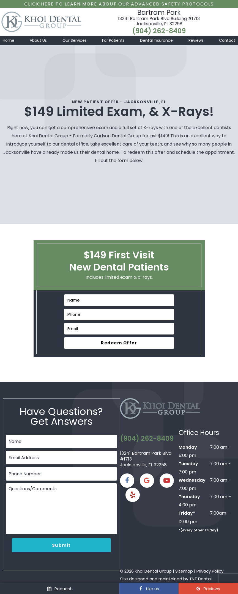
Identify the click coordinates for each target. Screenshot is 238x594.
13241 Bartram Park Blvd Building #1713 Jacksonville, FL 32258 (159, 21)
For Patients (113, 40)
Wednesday (192, 480)
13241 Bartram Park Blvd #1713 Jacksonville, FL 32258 (145, 459)
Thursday (189, 496)
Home (8, 40)
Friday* (187, 513)
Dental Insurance (156, 40)
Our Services (74, 40)
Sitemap (184, 571)
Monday (188, 447)
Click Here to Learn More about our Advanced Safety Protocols (119, 4)
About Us (38, 40)
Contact (227, 40)
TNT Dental (200, 579)
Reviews (196, 40)
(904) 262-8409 (159, 31)
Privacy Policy (209, 571)
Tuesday (188, 464)
